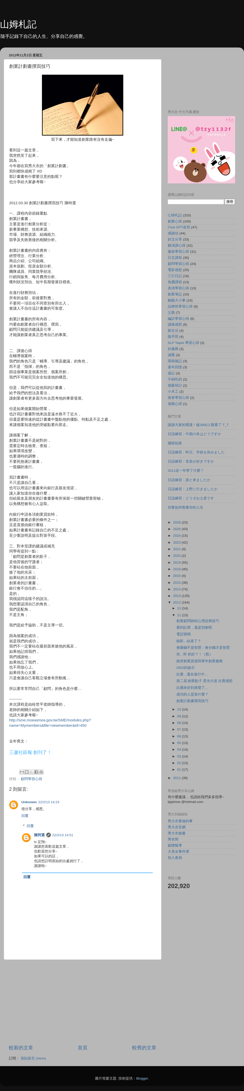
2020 (177, 556)
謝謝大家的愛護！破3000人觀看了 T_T (198, 425)
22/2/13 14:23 (48, 802)
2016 (177, 576)
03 (179, 756)
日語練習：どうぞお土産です (191, 498)
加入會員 (175, 858)
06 (179, 736)
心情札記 (175, 215)
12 (179, 608)
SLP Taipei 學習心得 (183, 343)
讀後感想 (175, 324)
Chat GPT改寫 (179, 227)
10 (179, 709)
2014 (177, 589)
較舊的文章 (144, 1047)
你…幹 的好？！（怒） (194, 654)
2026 (177, 522)
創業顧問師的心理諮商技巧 (197, 621)
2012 (177, 602)
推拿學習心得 (178, 398)
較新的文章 (21, 1047)
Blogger (142, 1078)
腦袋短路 (175, 443)
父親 (171, 312)
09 (179, 716)
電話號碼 (183, 634)
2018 (177, 569)
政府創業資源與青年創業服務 (199, 661)
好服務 (173, 349)
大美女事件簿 (178, 851)
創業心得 (175, 221)
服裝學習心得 (178, 252)
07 (179, 729)
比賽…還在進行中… (192, 674)
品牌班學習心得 (180, 306)
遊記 (171, 373)
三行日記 (175, 276)
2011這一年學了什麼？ (186, 470)
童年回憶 (175, 367)
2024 (177, 535)
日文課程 (175, 258)
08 (179, 723)
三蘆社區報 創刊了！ (30, 752)
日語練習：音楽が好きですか (191, 461)
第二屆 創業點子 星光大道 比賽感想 (204, 681)
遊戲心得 (175, 404)
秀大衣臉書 (177, 833)
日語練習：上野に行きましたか (193, 489)
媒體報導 (175, 845)
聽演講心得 (177, 245)
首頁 (82, 1047)
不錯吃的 (175, 379)
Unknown (29, 802)
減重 (171, 355)
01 (179, 769)
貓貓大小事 (177, 300)
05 (179, 743)
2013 (177, 596)
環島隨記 (175, 361)
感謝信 (173, 233)
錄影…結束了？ (188, 641)
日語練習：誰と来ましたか (189, 480)
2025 (177, 529)
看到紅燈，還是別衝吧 (194, 627)
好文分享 (175, 239)
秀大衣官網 (177, 827)
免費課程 (175, 282)
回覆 (24, 816)
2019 (177, 562)
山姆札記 (18, 24)
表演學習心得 (178, 288)
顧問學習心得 (31, 779)
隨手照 (173, 337)
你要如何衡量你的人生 (185, 507)
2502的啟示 (185, 668)
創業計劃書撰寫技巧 (192, 701)
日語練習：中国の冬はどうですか (194, 434)
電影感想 (175, 270)
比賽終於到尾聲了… (192, 688)
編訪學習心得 (178, 319)
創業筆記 (175, 294)
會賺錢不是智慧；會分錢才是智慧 (203, 648)
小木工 (173, 391)
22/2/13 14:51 (62, 835)
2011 (177, 778)
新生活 (173, 331)
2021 (177, 549)
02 (179, 763)
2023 (177, 542)
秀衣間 (173, 839)
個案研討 (175, 385)
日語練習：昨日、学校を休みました (196, 452)
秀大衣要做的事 (180, 821)
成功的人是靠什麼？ (192, 694)
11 (179, 615)
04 (179, 749)
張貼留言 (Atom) (33, 1058)
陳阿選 (39, 835)
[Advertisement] (82, 1002)
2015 (177, 582)
